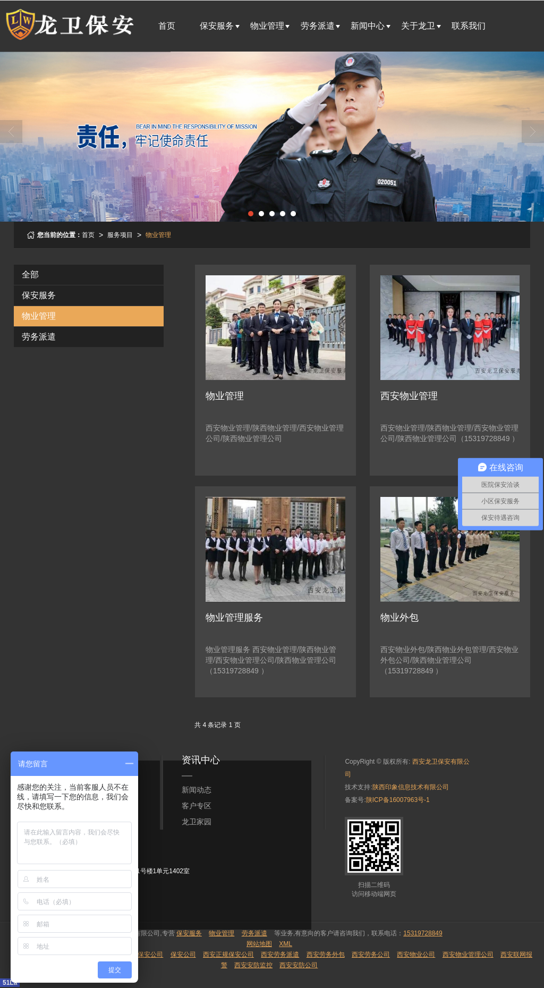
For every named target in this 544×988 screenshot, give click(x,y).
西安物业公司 (416, 954)
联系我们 (469, 25)
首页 (166, 25)
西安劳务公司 (371, 954)
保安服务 (217, 25)
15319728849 (422, 933)
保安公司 (183, 954)
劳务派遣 (318, 25)
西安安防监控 (253, 965)
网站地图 (259, 944)
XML (285, 944)
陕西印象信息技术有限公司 (410, 787)
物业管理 (267, 25)
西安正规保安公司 (228, 954)
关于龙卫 (418, 25)
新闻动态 (196, 790)
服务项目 (120, 235)
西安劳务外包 (326, 954)
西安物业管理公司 (468, 954)
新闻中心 (368, 25)
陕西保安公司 (144, 954)
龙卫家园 (196, 821)
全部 (30, 274)
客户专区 (196, 805)
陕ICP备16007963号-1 (398, 800)
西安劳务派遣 (280, 954)
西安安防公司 (298, 965)
